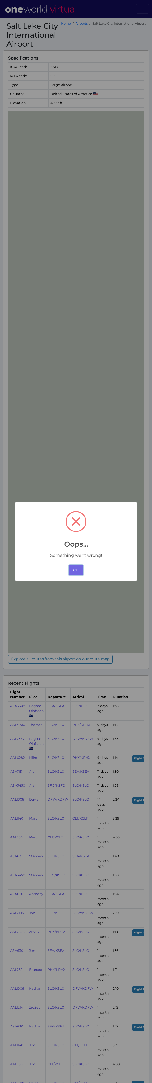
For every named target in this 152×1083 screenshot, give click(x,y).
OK (76, 570)
